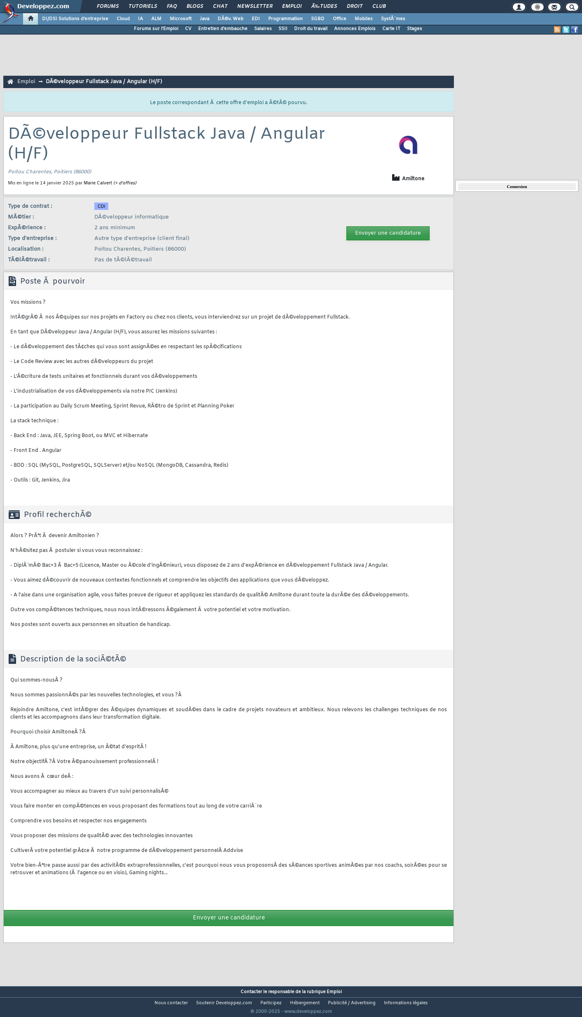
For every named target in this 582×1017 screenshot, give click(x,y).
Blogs (195, 6)
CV (188, 29)
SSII (282, 29)
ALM (156, 19)
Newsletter (254, 6)
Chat (220, 6)
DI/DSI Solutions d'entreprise (75, 19)
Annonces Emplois (355, 29)
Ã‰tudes (324, 6)
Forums (107, 6)
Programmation (285, 19)
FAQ (172, 6)
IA (140, 19)
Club (379, 6)
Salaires (263, 29)
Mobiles (364, 19)
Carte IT (391, 29)
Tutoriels (143, 6)
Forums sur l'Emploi (156, 29)
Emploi (291, 6)
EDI (256, 19)
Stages (414, 29)
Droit (354, 6)
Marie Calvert (98, 183)
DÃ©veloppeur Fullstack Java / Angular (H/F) (104, 81)
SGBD (318, 19)
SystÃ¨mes (393, 19)
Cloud (123, 19)
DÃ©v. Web (230, 19)
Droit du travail (310, 29)
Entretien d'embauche (223, 29)
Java (204, 19)
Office (339, 19)
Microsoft (181, 19)
